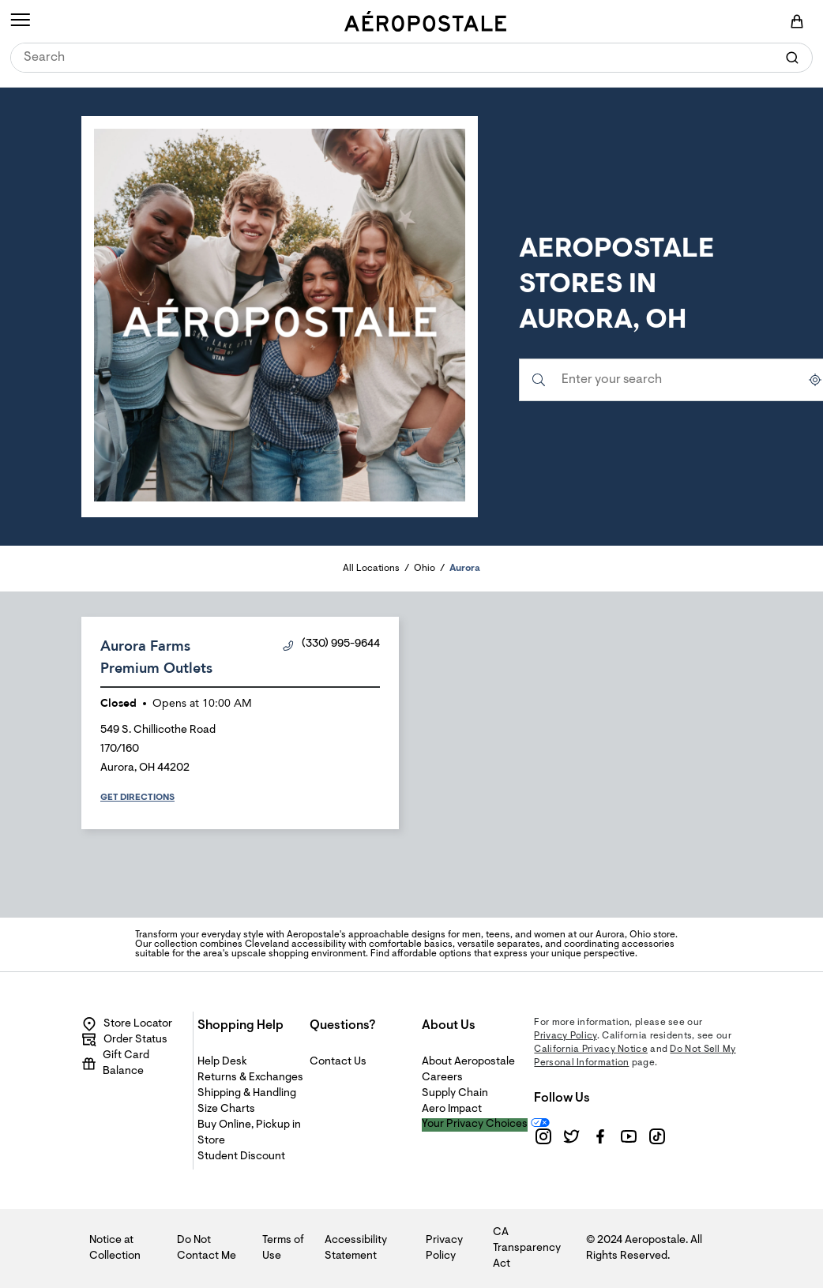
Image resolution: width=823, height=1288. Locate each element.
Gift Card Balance (115, 1063)
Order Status (124, 1040)
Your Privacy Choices (475, 1124)
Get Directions (137, 797)
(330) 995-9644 (331, 645)
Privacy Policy (565, 1036)
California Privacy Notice (591, 1049)
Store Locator (126, 1024)
